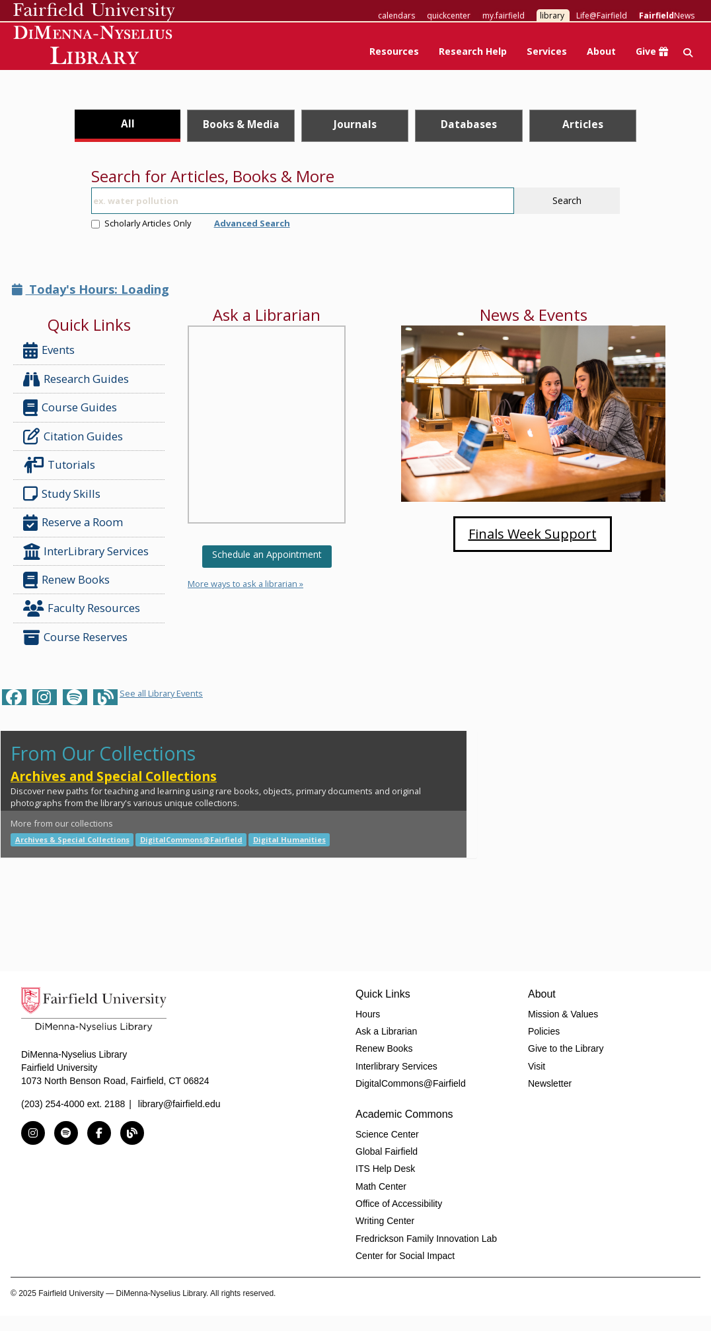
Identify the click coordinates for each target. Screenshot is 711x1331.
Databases (469, 124)
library (552, 15)
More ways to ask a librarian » (245, 584)
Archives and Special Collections (114, 776)
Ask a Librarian (386, 1031)
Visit (536, 1066)
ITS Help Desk (385, 1168)
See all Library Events (161, 693)
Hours (368, 1014)
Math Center (381, 1186)
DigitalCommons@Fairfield (191, 839)
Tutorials (61, 465)
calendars (396, 15)
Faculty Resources (81, 608)
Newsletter (550, 1083)
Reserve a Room (73, 522)
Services (547, 51)
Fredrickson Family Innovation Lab (426, 1238)
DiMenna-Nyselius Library (94, 47)
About (601, 51)
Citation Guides (73, 436)
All (128, 123)
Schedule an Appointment (267, 554)
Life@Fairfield (601, 15)
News (666, 15)
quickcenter (448, 15)
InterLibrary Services (87, 552)
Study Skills (64, 493)
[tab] (128, 126)
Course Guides (70, 408)
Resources (394, 51)
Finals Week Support (532, 534)
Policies (544, 1031)
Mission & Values (563, 1014)
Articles (582, 124)
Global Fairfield (387, 1151)
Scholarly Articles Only (141, 223)
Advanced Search (252, 223)
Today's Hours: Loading (90, 289)
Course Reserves (75, 637)
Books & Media (241, 124)
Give (652, 51)
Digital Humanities (289, 839)
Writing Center (385, 1220)
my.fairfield (503, 15)
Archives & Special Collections (72, 839)
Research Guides (76, 379)
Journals (355, 124)
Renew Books (66, 580)
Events (49, 350)
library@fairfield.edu (179, 1104)
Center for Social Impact (405, 1255)
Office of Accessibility (399, 1203)
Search (566, 200)
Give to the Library (565, 1048)
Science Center (387, 1134)
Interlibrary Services (396, 1066)
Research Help (473, 51)
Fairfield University (94, 12)
